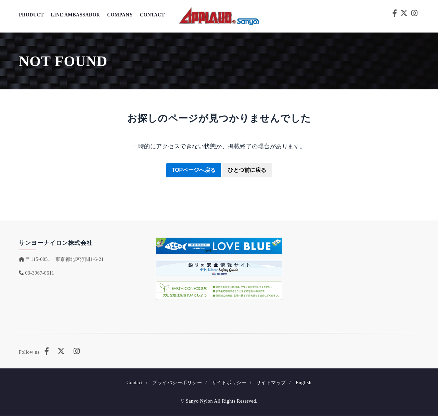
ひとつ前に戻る (247, 170)
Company (120, 15)
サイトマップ (271, 383)
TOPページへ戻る (194, 170)
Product (31, 15)
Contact (151, 15)
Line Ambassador (75, 15)
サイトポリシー (229, 383)
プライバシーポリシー (177, 383)
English (303, 383)
